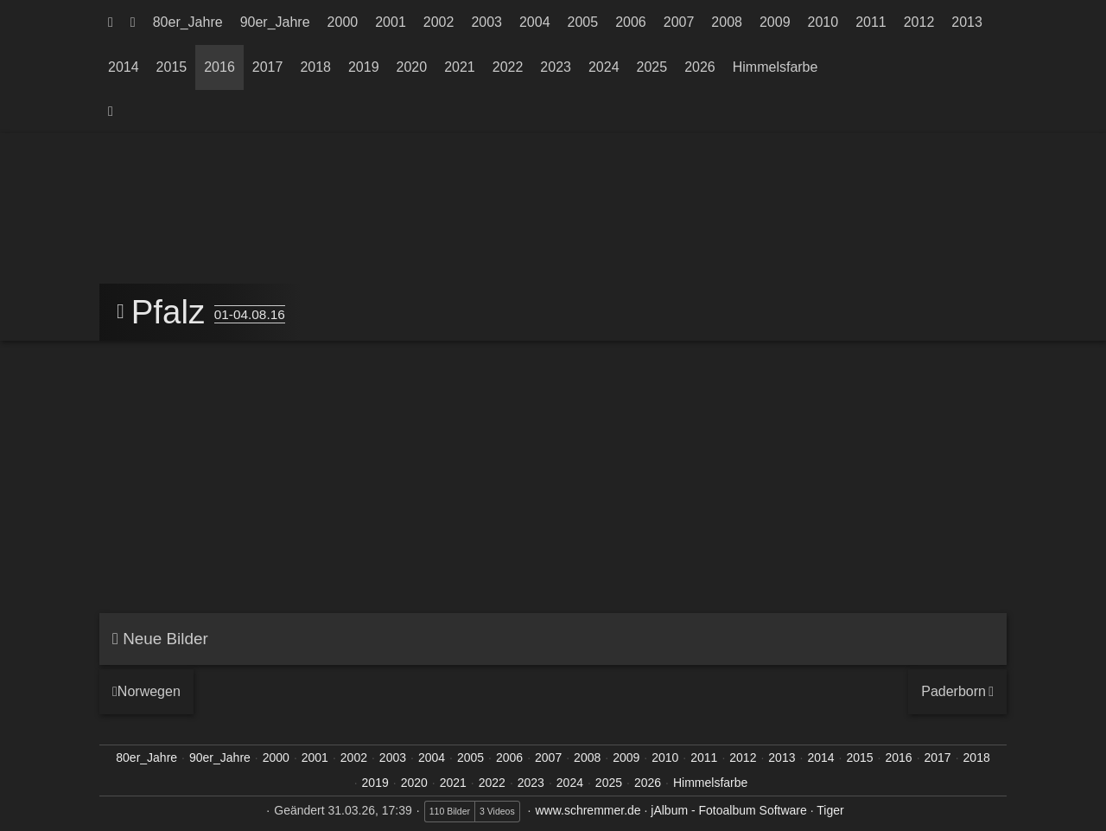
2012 (919, 22)
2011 (871, 22)
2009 (775, 22)
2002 (438, 22)
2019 (363, 67)
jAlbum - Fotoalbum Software (729, 810)
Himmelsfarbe (775, 67)
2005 (583, 22)
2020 (412, 67)
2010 (823, 22)
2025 (652, 67)
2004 (534, 22)
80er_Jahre (188, 22)
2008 (726, 22)
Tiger (830, 810)
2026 (699, 67)
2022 (508, 67)
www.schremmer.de (587, 810)
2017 (267, 67)
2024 (604, 67)
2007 (679, 22)
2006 (630, 22)
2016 (219, 67)
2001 (390, 22)
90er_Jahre (275, 22)
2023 (555, 67)
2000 (343, 22)
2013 (966, 22)
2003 (486, 22)
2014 (123, 67)
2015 (172, 67)
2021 (459, 67)
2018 (315, 67)
